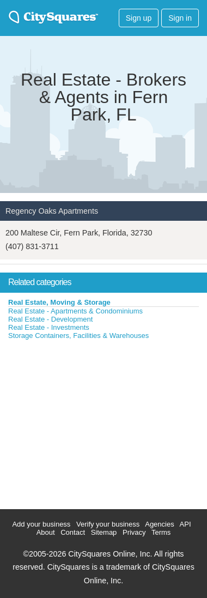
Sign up (138, 18)
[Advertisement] (81, 422)
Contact (72, 532)
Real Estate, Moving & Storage (59, 302)
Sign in (180, 18)
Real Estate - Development (50, 319)
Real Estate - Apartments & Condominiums (75, 311)
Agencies (159, 524)
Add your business (41, 524)
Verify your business (107, 524)
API (185, 524)
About (45, 532)
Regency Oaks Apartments (51, 211)
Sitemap (104, 532)
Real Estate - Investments (48, 327)
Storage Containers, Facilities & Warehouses (78, 335)
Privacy (134, 532)
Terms (161, 532)
